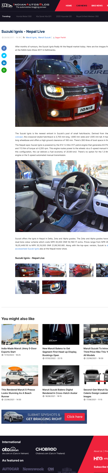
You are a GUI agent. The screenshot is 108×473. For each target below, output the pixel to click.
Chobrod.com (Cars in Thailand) (50, 453)
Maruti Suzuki (44, 37)
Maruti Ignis (31, 37)
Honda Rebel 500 (24, 16)
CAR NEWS (81, 5)
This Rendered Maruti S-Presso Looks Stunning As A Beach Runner (18, 393)
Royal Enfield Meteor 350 (87, 16)
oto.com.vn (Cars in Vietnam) (15, 453)
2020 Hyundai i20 (64, 16)
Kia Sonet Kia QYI (43, 16)
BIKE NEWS (97, 5)
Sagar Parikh (59, 37)
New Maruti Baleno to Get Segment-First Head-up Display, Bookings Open (59, 352)
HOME (69, 5)
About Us (98, 451)
